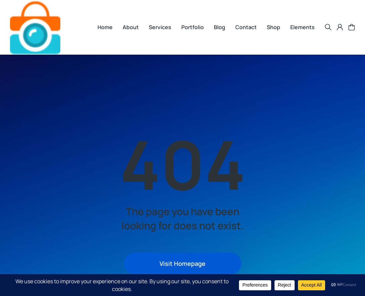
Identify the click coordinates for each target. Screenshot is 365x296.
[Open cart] (351, 27)
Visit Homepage (182, 263)
